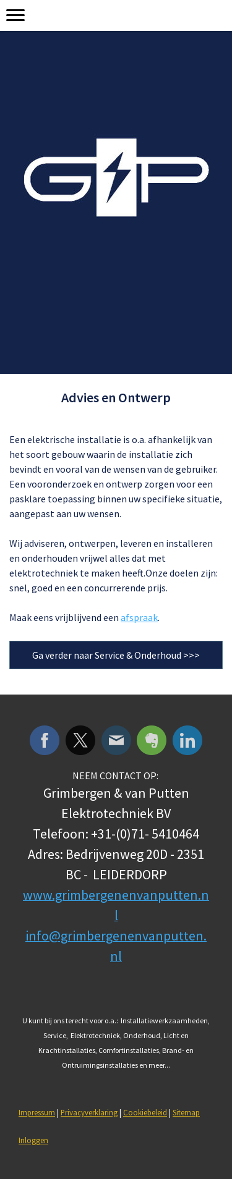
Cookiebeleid (145, 1112)
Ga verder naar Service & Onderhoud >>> (116, 655)
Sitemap (186, 1112)
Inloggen (33, 1140)
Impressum (37, 1112)
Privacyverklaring (89, 1112)
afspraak (139, 617)
